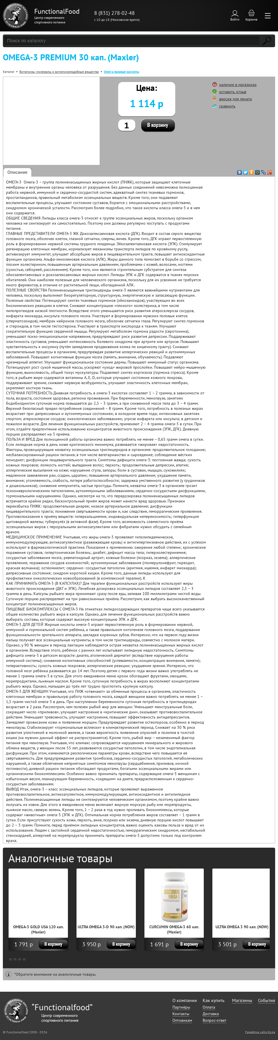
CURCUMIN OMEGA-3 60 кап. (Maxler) (174, 929)
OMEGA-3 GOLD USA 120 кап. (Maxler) (38, 929)
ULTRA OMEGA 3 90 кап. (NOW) (242, 926)
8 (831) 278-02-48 (114, 13)
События (266, 1000)
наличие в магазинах (238, 84)
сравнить (227, 106)
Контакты (180, 1013)
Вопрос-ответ (214, 1020)
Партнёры (181, 1007)
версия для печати (235, 98)
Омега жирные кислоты (121, 71)
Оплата (209, 1007)
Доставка (211, 1013)
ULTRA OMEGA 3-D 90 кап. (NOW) (106, 926)
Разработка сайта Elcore (260, 1032)
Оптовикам (182, 1020)
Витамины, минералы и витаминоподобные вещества (59, 71)
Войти (234, 19)
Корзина (251, 19)
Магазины (242, 1000)
